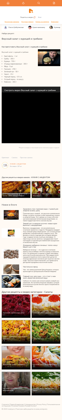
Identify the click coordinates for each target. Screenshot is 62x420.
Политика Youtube (17, 406)
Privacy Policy (41, 405)
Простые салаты (26, 158)
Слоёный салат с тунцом (42, 313)
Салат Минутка (38, 339)
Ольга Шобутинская (14, 27)
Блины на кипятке (42, 22)
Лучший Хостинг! (31, 406)
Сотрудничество (30, 405)
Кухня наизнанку (36, 27)
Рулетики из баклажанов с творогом (43, 195)
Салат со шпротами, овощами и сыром (44, 389)
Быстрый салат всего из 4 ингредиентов (12, 389)
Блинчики (54, 22)
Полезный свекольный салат (13, 313)
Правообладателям (16, 405)
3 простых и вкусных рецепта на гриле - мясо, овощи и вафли (15, 195)
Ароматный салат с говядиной (14, 364)
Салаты (14, 158)
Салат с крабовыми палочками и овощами (15, 338)
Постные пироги (27, 22)
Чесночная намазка (11, 22)
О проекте (5, 405)
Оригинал (5, 158)
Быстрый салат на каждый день (45, 364)
